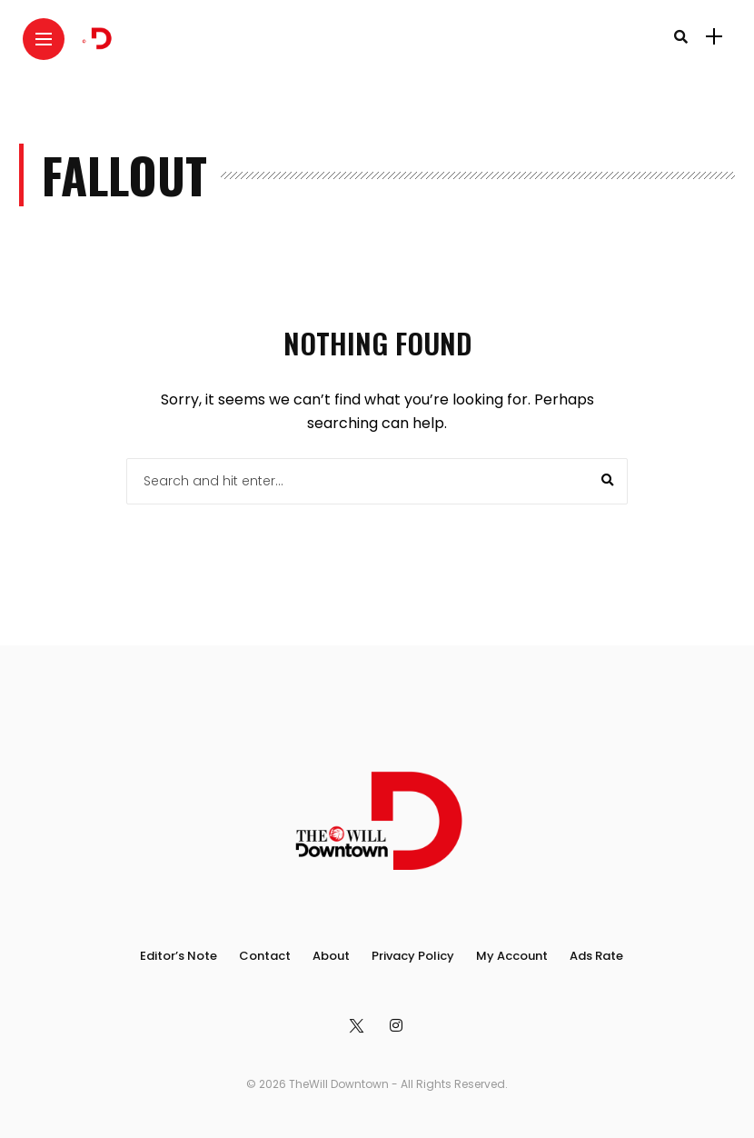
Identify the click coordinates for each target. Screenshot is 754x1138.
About (331, 955)
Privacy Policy (413, 955)
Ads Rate (596, 955)
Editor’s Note (178, 955)
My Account (512, 955)
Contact (265, 955)
